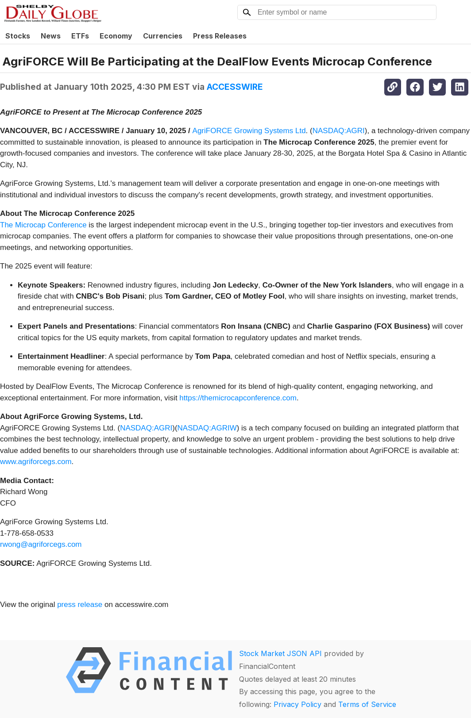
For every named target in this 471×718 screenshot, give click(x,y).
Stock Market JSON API (280, 653)
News (51, 35)
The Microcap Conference (43, 225)
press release (79, 604)
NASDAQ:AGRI (339, 131)
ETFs (80, 35)
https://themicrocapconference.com (238, 398)
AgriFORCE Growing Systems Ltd (249, 131)
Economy (116, 35)
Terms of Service (367, 704)
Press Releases (220, 35)
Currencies (162, 35)
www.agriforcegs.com (36, 461)
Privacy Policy (297, 704)
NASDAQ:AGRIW (207, 428)
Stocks (17, 35)
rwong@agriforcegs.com (41, 544)
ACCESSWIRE (235, 86)
